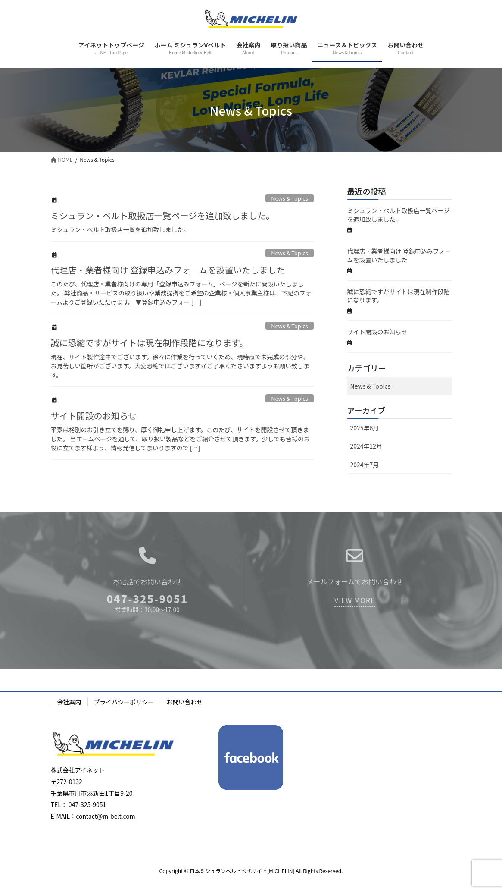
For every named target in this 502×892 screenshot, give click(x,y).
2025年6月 (364, 428)
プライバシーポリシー (124, 701)
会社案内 (69, 701)
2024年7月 (364, 464)
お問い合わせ (184, 701)
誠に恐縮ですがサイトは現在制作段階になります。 (149, 342)
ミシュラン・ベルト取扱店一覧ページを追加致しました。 (163, 215)
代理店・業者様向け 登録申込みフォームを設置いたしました (168, 270)
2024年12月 (366, 446)
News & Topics (289, 198)
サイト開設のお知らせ (94, 415)
